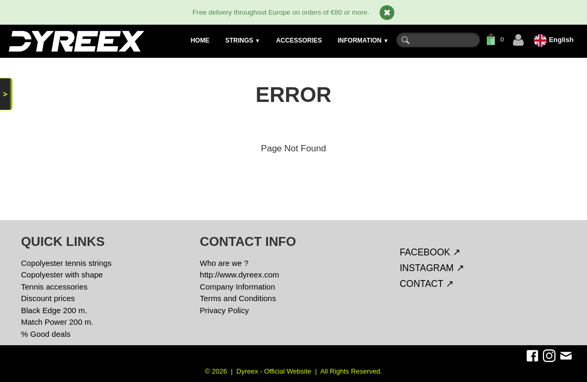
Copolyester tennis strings (66, 263)
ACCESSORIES (299, 40)
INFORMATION (363, 40)
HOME (200, 40)
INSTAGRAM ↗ (432, 268)
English (554, 40)
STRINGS (242, 40)
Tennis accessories (54, 286)
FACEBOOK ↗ (430, 252)
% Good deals (45, 333)
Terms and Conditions (238, 298)
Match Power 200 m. (57, 321)
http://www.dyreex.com (239, 274)
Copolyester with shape (62, 274)
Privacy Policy (224, 310)
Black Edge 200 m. (54, 310)
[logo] (75, 41)
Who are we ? (224, 263)
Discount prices (48, 298)
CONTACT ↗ (427, 283)
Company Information (237, 286)
